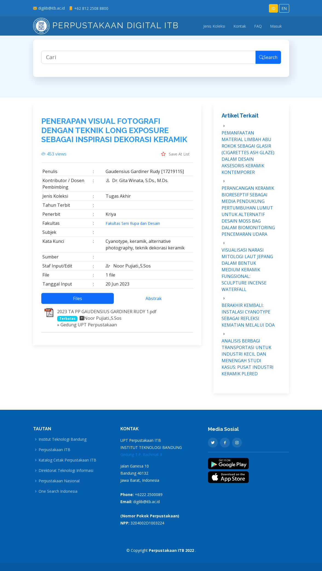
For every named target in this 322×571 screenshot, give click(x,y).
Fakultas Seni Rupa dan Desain (133, 226)
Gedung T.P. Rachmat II (141, 454)
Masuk (276, 26)
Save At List (175, 157)
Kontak (239, 26)
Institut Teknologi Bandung (62, 439)
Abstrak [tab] (154, 301)
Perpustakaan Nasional (59, 481)
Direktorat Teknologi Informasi (66, 470)
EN (284, 8)
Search (268, 60)
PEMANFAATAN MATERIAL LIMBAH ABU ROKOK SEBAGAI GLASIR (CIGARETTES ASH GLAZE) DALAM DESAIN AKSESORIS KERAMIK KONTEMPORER (248, 155)
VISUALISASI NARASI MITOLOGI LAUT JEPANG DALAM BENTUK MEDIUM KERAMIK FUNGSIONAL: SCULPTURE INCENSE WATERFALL (247, 272)
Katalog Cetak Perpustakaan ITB (67, 460)
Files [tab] (77, 301)
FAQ (258, 26)
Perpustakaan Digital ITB (106, 25)
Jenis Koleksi (214, 26)
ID (273, 8)
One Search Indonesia (58, 491)
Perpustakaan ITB (54, 450)
